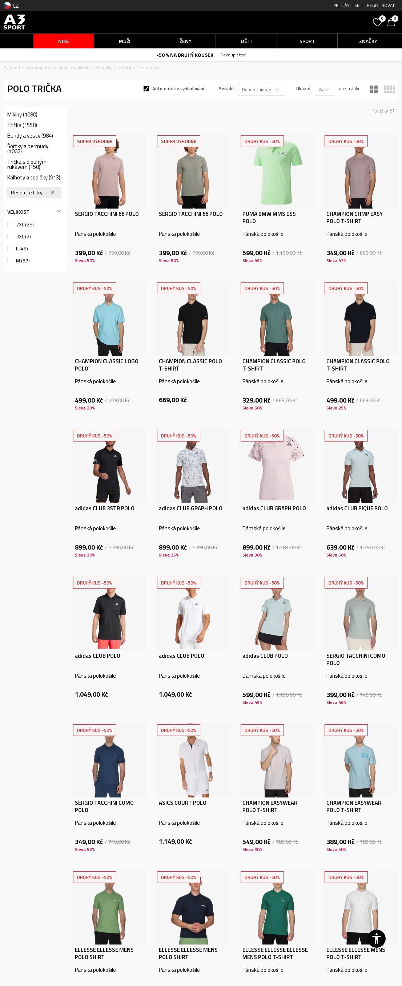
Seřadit (226, 88)
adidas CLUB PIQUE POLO (357, 508)
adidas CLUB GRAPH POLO (190, 508)
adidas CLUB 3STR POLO (104, 508)
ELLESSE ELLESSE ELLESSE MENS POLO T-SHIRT (275, 953)
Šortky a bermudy (27, 149)
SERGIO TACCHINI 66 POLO (107, 214)
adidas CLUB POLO (97, 656)
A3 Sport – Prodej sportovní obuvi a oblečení (47, 67)
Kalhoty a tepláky (33, 177)
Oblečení (126, 67)
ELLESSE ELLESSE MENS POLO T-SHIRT (355, 953)
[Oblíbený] (378, 21)
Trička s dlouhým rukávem (27, 164)
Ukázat (303, 88)
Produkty (104, 67)
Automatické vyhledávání (178, 88)
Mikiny (22, 114)
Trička (22, 125)
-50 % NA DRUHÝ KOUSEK (185, 55)
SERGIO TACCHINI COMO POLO (355, 659)
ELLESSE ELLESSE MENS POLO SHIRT (104, 953)
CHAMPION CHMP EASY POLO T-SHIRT (354, 217)
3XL (23, 236)
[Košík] (392, 21)
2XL (25, 224)
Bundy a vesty (30, 135)
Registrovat (381, 5)
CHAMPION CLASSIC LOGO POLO (106, 365)
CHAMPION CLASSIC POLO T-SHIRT (190, 365)
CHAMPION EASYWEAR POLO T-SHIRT (269, 806)
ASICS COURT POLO (182, 803)
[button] (320, 22)
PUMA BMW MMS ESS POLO (269, 217)
